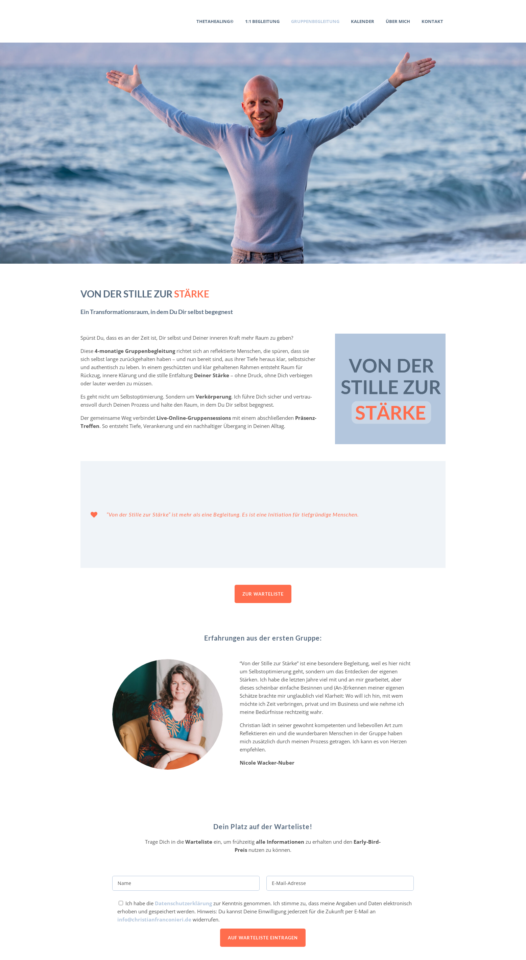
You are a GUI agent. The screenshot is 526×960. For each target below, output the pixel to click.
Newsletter (435, 927)
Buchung (438, 919)
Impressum (435, 935)
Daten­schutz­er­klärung (183, 822)
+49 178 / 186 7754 (120, 936)
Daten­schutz (433, 943)
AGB (444, 912)
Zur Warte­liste (263, 513)
